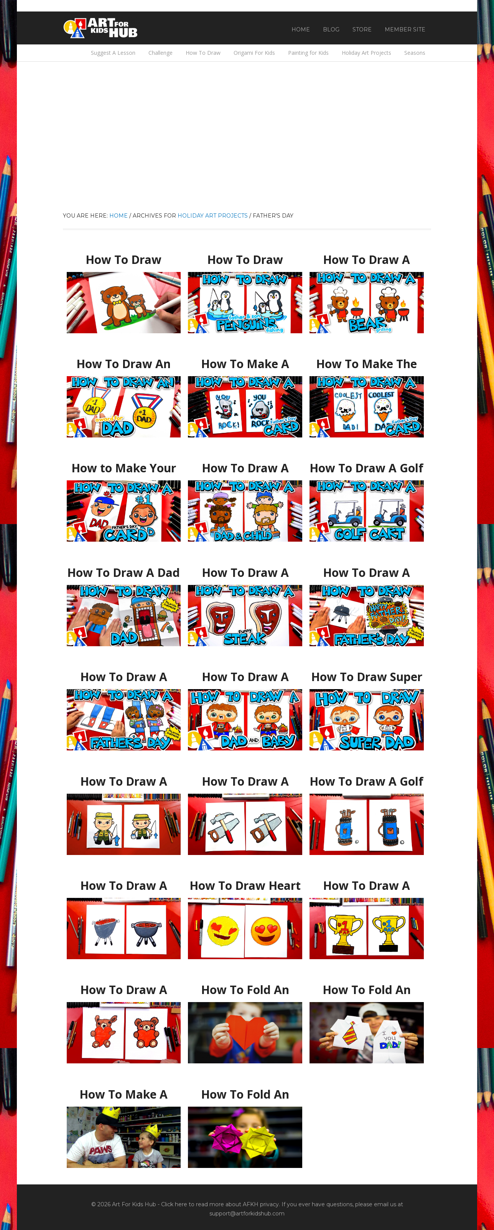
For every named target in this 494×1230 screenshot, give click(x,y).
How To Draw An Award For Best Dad (123, 360)
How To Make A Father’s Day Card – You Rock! (245, 364)
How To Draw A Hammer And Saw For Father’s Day (245, 781)
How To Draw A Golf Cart (366, 464)
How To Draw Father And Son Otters (123, 256)
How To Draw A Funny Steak (245, 569)
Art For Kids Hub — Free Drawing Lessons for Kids (101, 28)
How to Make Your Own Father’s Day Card (123, 468)
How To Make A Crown (123, 1091)
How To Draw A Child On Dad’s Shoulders (245, 468)
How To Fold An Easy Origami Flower (245, 1091)
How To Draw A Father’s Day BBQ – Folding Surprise (366, 573)
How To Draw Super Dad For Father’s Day (366, 677)
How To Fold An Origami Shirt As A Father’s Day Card (366, 990)
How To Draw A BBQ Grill (123, 882)
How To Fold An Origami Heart (245, 986)
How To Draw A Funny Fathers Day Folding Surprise (123, 677)
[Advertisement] (247, 153)
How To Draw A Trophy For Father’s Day (366, 886)
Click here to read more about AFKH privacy (220, 1204)
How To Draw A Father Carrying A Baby (245, 677)
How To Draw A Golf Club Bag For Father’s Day (366, 781)
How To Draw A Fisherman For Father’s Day (124, 781)
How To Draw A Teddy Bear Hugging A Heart (123, 990)
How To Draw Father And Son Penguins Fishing (245, 260)
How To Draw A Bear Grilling (366, 256)
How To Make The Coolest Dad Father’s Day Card (366, 364)
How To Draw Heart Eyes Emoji (245, 882)
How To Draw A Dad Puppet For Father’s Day (123, 573)
